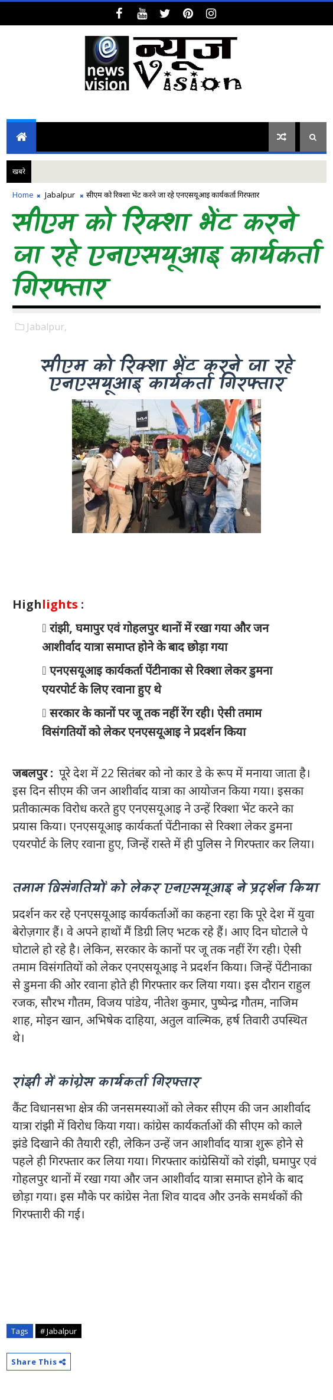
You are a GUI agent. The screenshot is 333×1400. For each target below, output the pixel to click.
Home (23, 194)
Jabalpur (60, 194)
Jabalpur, (47, 326)
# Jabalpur (58, 1331)
